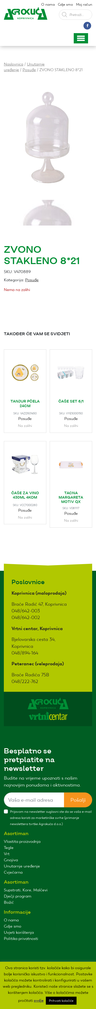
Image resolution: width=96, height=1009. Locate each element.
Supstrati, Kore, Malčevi (26, 890)
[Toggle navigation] (81, 38)
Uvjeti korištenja (19, 932)
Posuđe (29, 69)
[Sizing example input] (34, 799)
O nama (48, 4)
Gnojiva (11, 860)
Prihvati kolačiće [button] (61, 1000)
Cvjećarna (13, 872)
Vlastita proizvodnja (22, 841)
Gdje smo (65, 4)
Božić (9, 902)
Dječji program (17, 896)
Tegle (9, 847)
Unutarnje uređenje (22, 866)
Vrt (6, 853)
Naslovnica (13, 64)
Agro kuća (25, 17)
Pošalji (78, 800)
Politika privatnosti (21, 938)
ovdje (39, 1000)
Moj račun (84, 4)
